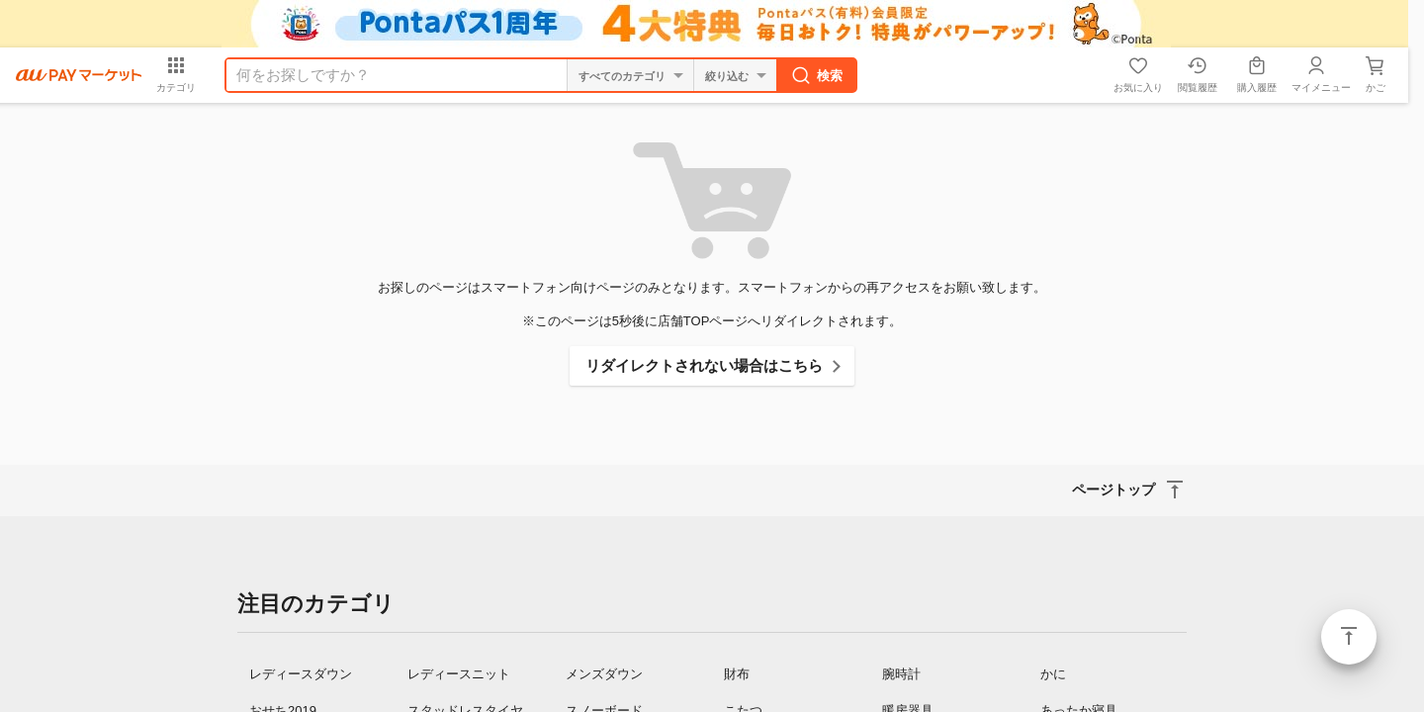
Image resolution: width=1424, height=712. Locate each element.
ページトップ (1349, 637)
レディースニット (458, 674)
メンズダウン (604, 674)
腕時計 (901, 674)
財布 (737, 674)
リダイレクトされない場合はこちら (704, 365)
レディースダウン (300, 674)
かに (1053, 674)
